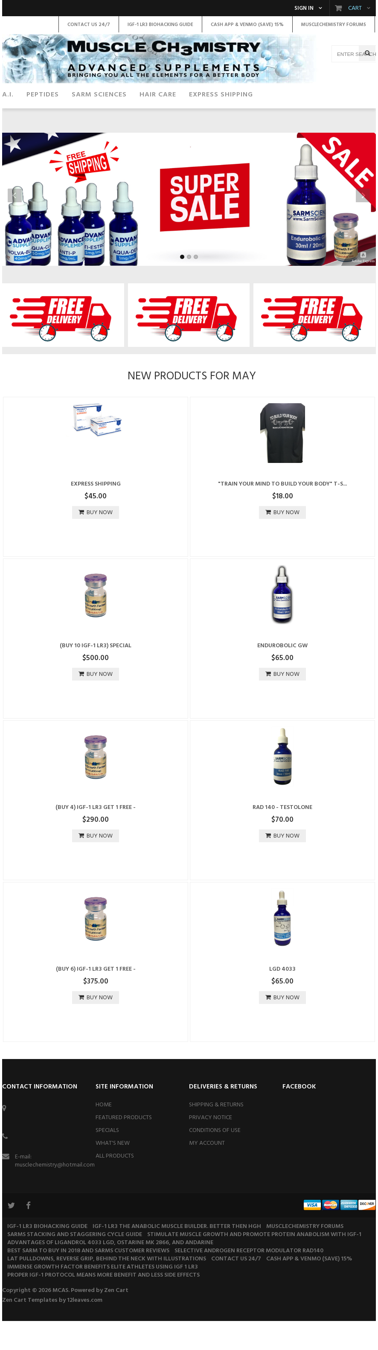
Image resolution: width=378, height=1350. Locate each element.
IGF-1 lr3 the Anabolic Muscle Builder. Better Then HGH (177, 1255)
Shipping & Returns (216, 1134)
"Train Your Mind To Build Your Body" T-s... (282, 513)
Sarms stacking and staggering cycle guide (74, 1264)
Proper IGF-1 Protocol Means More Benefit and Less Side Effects (103, 1304)
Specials (107, 1159)
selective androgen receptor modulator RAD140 (248, 1280)
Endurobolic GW (282, 675)
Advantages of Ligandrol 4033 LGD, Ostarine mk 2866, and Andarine (110, 1272)
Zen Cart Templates (30, 1329)
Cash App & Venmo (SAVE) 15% (309, 1288)
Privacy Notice (210, 1147)
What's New (113, 1172)
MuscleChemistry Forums (304, 1255)
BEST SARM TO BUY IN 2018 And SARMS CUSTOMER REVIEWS (88, 1280)
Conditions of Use (215, 1159)
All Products (115, 1185)
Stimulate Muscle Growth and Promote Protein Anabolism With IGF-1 (254, 1264)
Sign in (304, 8)
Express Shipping (96, 513)
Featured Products (124, 1147)
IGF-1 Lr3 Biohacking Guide (47, 1255)
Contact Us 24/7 (236, 1288)
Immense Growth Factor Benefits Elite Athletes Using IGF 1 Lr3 (102, 1296)
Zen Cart (116, 1319)
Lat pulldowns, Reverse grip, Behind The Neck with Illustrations (106, 1288)
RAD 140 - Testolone (282, 836)
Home (104, 1134)
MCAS (60, 1319)
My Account (207, 1172)
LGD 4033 (282, 998)
